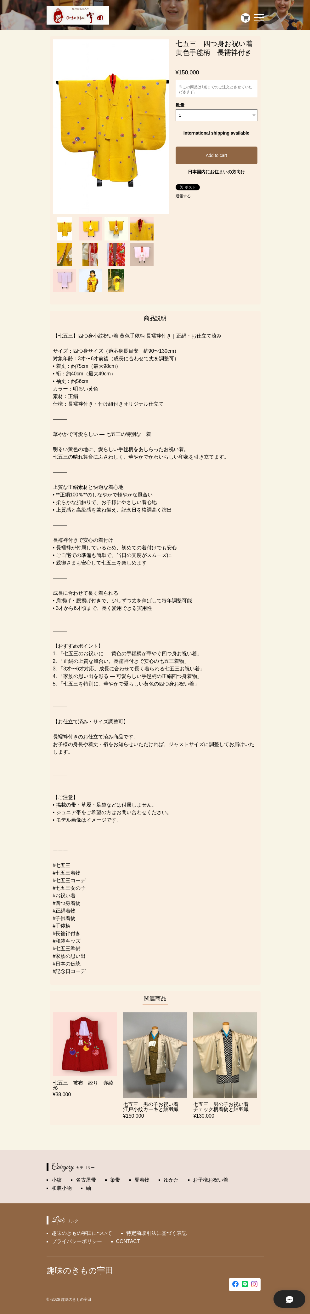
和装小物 (62, 1188)
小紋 (57, 1180)
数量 (180, 104)
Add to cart (216, 155)
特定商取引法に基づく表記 (156, 1233)
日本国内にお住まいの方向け (216, 171)
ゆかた (171, 1180)
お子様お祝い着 (210, 1180)
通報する (183, 196)
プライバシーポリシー (77, 1241)
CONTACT (128, 1241)
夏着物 (141, 1180)
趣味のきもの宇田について (82, 1233)
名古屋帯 (86, 1180)
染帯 (115, 1180)
